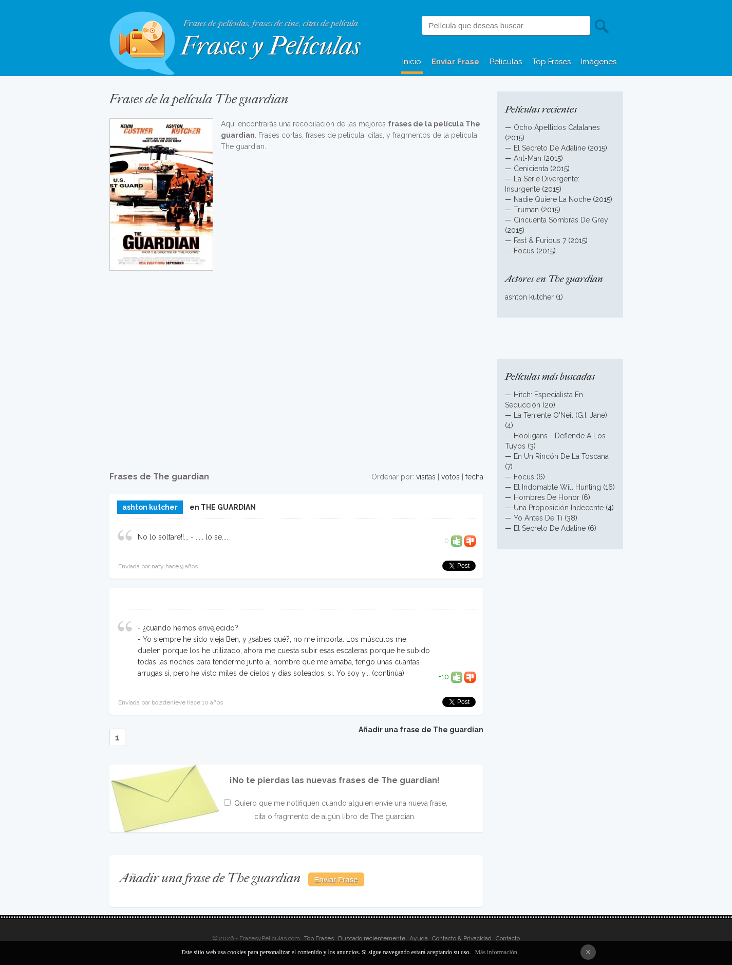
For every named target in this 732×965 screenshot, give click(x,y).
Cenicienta (531, 168)
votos (450, 477)
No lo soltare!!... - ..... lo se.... (183, 537)
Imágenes (598, 61)
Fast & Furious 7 (540, 240)
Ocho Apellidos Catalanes (557, 127)
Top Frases (551, 61)
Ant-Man (527, 158)
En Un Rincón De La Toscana (561, 456)
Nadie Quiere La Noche (552, 199)
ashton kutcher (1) (534, 297)
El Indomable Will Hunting (557, 487)
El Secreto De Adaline (550, 148)
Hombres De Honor (546, 497)
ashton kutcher (150, 507)
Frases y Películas (270, 46)
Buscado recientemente (371, 938)
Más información (496, 952)
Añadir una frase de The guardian (421, 730)
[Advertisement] (296, 365)
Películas (506, 61)
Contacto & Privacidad (462, 938)
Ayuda (418, 938)
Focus (524, 251)
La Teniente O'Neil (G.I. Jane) (560, 415)
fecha (474, 477)
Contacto (508, 938)
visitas (426, 477)
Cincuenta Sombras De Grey (561, 220)
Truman (526, 210)
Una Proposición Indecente (559, 508)
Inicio (411, 61)
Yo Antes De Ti (538, 518)
